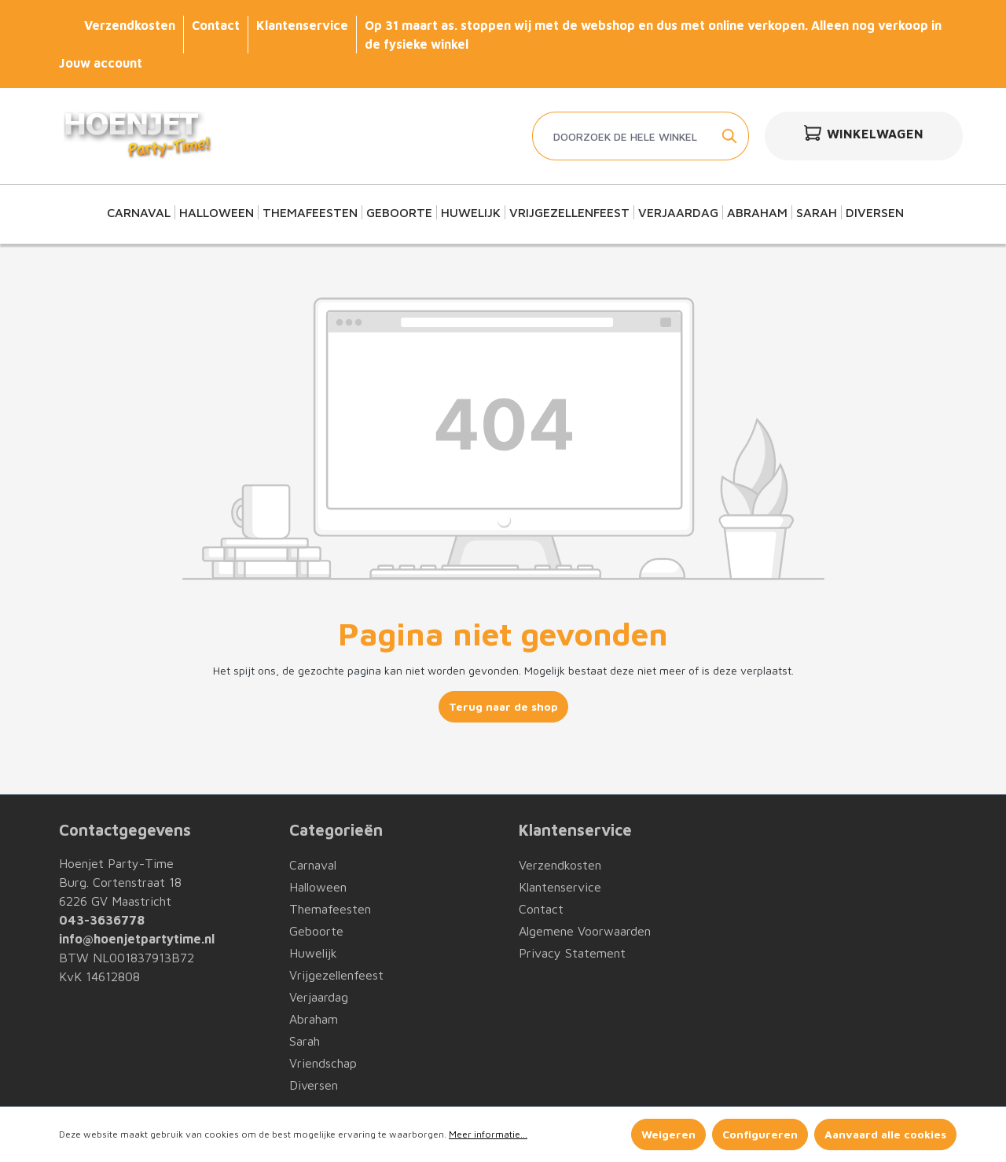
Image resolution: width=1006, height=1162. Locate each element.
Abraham (313, 1019)
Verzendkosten (129, 25)
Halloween (318, 887)
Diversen (313, 1085)
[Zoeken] (730, 136)
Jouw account (100, 63)
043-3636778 (102, 920)
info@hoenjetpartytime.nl (137, 939)
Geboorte (316, 931)
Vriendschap (323, 1063)
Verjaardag (318, 997)
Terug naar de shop (503, 706)
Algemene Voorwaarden (585, 931)
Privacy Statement (572, 953)
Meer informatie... (488, 1134)
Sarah (304, 1041)
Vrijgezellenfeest (336, 975)
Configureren (760, 1134)
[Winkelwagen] (864, 136)
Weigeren (668, 1134)
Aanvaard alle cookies (885, 1134)
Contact (216, 25)
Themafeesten (330, 909)
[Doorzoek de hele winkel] (622, 136)
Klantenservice (302, 25)
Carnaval (312, 865)
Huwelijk (313, 953)
